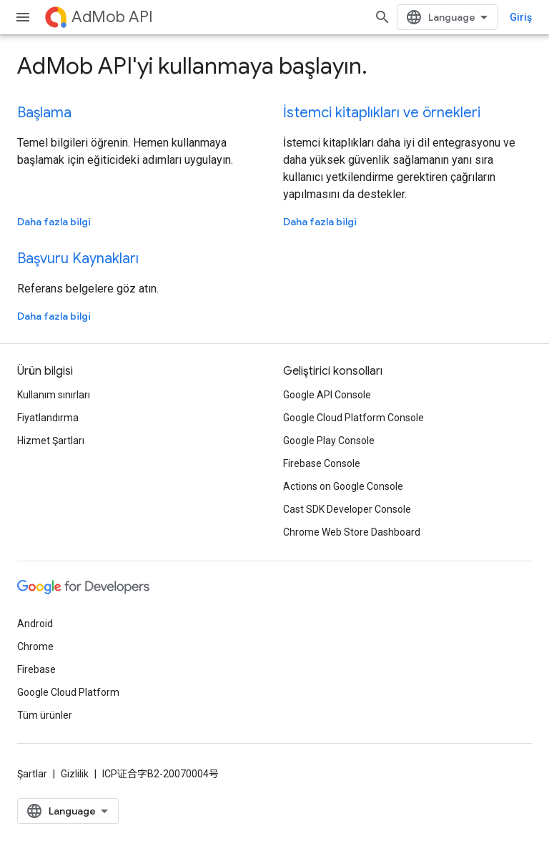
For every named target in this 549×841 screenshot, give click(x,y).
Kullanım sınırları (53, 394)
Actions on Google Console (343, 486)
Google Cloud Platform (68, 692)
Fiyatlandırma (48, 417)
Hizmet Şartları (50, 440)
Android (35, 623)
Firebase (36, 669)
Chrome (35, 646)
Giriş (521, 17)
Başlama (44, 113)
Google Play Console (329, 440)
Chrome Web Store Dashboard (351, 532)
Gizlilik (75, 773)
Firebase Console (321, 463)
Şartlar (32, 773)
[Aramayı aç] (382, 17)
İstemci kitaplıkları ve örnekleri (381, 113)
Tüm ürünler (44, 715)
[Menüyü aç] (23, 17)
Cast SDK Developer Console (347, 509)
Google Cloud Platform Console (353, 417)
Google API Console (327, 394)
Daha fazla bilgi (54, 221)
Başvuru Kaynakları (78, 258)
